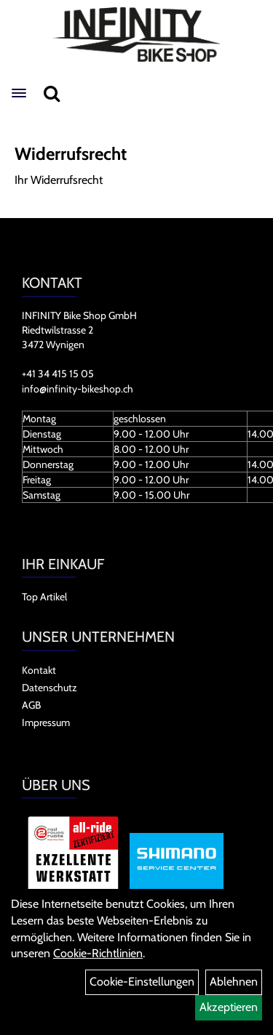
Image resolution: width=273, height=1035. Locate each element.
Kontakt (39, 670)
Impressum (46, 722)
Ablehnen (234, 981)
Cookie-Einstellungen (142, 981)
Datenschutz (49, 687)
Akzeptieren (228, 1007)
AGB (31, 705)
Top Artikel (44, 596)
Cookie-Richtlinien (98, 953)
